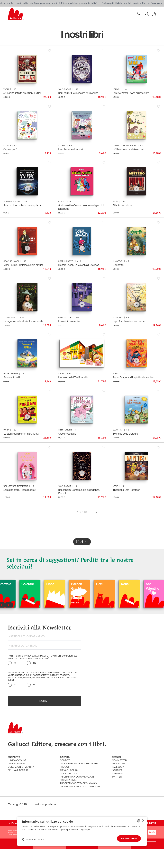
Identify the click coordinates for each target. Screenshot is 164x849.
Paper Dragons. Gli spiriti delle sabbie (133, 377)
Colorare (38, 584)
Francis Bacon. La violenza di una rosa (78, 265)
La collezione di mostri (70, 149)
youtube (117, 770)
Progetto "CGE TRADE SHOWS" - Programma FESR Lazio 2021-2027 (80, 785)
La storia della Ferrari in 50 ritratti (21, 433)
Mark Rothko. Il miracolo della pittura (23, 265)
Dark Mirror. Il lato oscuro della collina (78, 93)
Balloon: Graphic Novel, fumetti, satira (87, 593)
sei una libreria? (18, 770)
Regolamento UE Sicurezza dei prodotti (79, 765)
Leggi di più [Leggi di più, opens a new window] (85, 829)
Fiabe (61, 584)
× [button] (143, 820)
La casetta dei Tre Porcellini (73, 377)
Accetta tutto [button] (129, 838)
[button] (33, 839)
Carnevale (14, 584)
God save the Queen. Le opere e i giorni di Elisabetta (81, 207)
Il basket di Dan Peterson (126, 489)
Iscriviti (44, 701)
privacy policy (69, 770)
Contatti (65, 760)
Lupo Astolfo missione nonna (129, 321)
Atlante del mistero (123, 205)
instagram (118, 764)
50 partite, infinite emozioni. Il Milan (22, 93)
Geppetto (118, 265)
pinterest (118, 773)
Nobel (136, 584)
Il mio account (17, 760)
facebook (118, 767)
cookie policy (68, 773)
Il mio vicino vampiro (69, 321)
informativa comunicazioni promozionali (77, 778)
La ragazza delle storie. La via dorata (23, 321)
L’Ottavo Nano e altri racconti (128, 149)
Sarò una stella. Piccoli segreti (19, 489)
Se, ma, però (10, 149)
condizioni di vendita (21, 767)
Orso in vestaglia (67, 433)
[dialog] (82, 831)
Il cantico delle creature (125, 433)
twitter (117, 777)
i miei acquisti (16, 764)
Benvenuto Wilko (12, 377)
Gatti (110, 584)
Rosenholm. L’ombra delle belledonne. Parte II (79, 491)
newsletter (119, 760)
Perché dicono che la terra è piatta (22, 205)
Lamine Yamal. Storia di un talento (131, 93)
